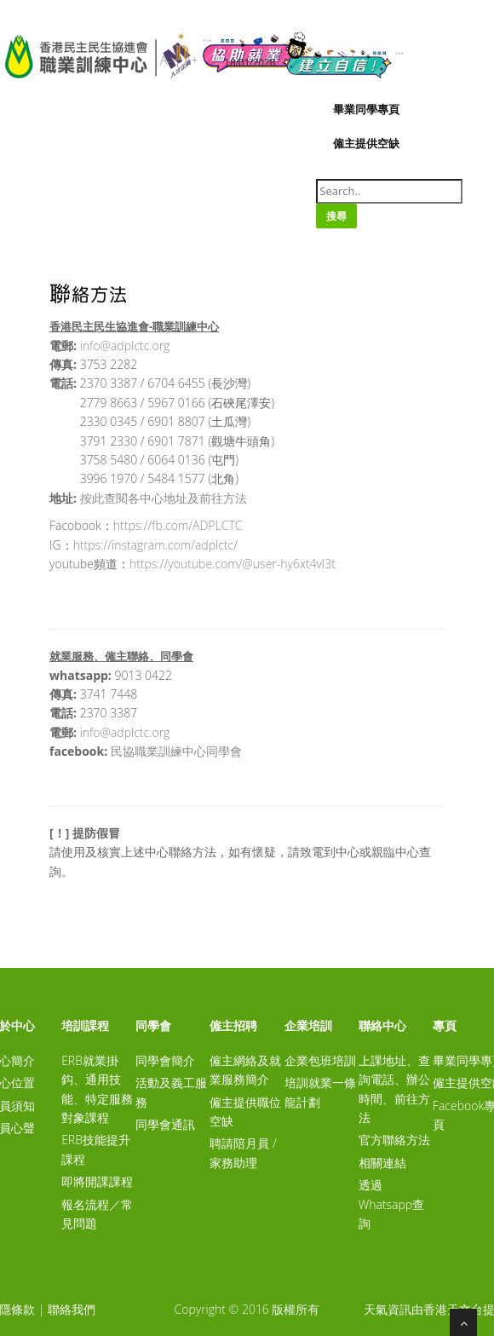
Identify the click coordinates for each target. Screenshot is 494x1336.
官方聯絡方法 (394, 1140)
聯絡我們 (71, 1309)
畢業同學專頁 (366, 109)
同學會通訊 (165, 1124)
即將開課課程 (97, 1181)
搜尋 (336, 216)
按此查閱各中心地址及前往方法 (163, 498)
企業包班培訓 (320, 1060)
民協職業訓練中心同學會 (176, 751)
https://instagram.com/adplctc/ (155, 545)
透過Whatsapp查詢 (391, 1204)
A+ (191, 60)
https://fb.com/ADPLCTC (178, 525)
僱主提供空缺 (366, 143)
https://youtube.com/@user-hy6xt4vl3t (232, 564)
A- (165, 60)
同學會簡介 (165, 1060)
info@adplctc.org (125, 345)
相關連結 (382, 1163)
